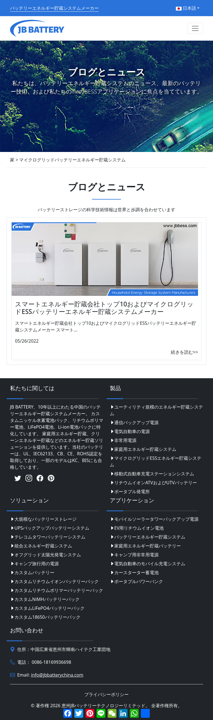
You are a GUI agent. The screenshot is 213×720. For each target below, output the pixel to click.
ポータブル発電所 (130, 491)
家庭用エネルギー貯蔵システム (143, 449)
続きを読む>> (184, 352)
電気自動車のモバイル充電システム (147, 564)
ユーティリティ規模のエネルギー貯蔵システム (156, 410)
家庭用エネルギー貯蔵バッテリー (145, 546)
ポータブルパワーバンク (136, 581)
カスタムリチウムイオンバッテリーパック (54, 581)
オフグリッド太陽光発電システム (45, 555)
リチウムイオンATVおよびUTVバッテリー (153, 483)
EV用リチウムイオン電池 (137, 528)
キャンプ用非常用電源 (134, 555)
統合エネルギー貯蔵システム (41, 546)
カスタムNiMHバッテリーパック (45, 599)
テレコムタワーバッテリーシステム (47, 537)
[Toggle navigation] (195, 28)
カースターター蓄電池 (134, 572)
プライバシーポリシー (106, 694)
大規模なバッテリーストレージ (43, 519)
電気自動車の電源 (130, 431)
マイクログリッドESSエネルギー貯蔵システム (155, 461)
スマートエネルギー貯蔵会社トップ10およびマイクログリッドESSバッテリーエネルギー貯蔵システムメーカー (104, 308)
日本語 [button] (186, 8)
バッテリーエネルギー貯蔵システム (147, 537)
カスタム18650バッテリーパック (45, 617)
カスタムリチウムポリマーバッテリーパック (56, 590)
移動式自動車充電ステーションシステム (152, 474)
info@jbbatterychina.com (57, 675)
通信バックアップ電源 (134, 422)
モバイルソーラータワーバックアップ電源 (154, 519)
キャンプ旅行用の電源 (34, 564)
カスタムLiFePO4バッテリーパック (47, 608)
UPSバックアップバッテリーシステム (49, 528)
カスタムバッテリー (32, 572)
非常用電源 (123, 440)
